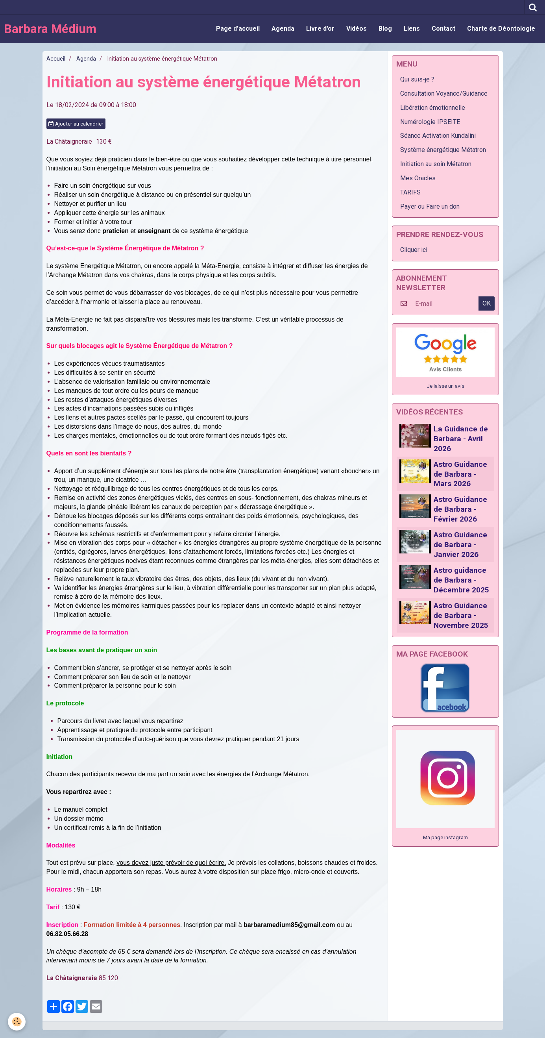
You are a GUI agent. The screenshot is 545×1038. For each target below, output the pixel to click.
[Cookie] (17, 1022)
